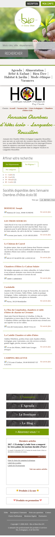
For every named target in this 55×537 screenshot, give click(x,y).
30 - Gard (8, 177)
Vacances (27, 80)
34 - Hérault (9, 180)
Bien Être (39, 73)
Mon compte (47, 3)
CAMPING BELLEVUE (15, 358)
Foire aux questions (36, 513)
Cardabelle (9, 287)
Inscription (32, 3)
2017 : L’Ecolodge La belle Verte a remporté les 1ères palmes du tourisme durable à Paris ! (27, 445)
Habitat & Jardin (15, 77)
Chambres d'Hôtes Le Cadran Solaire (21, 266)
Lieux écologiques (36, 108)
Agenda (16, 70)
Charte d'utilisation (15, 516)
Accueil (12, 108)
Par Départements (12, 164)
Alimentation (34, 70)
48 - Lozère (9, 182)
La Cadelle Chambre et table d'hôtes (21, 335)
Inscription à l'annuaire (18, 513)
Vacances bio (22, 108)
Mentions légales (30, 516)
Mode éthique (40, 77)
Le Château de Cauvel (14, 243)
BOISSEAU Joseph (13, 208)
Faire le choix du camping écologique (21, 460)
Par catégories (11, 170)
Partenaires (43, 516)
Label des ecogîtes (14, 463)
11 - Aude (8, 175)
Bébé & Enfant (18, 73)
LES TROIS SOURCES (15, 221)
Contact (48, 513)
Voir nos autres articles (38, 469)
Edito (6, 513)
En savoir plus (45, 212)
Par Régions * (30, 164)
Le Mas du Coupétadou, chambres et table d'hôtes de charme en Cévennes (24, 311)
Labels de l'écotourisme (16, 466)
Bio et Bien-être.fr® (37, 524)
